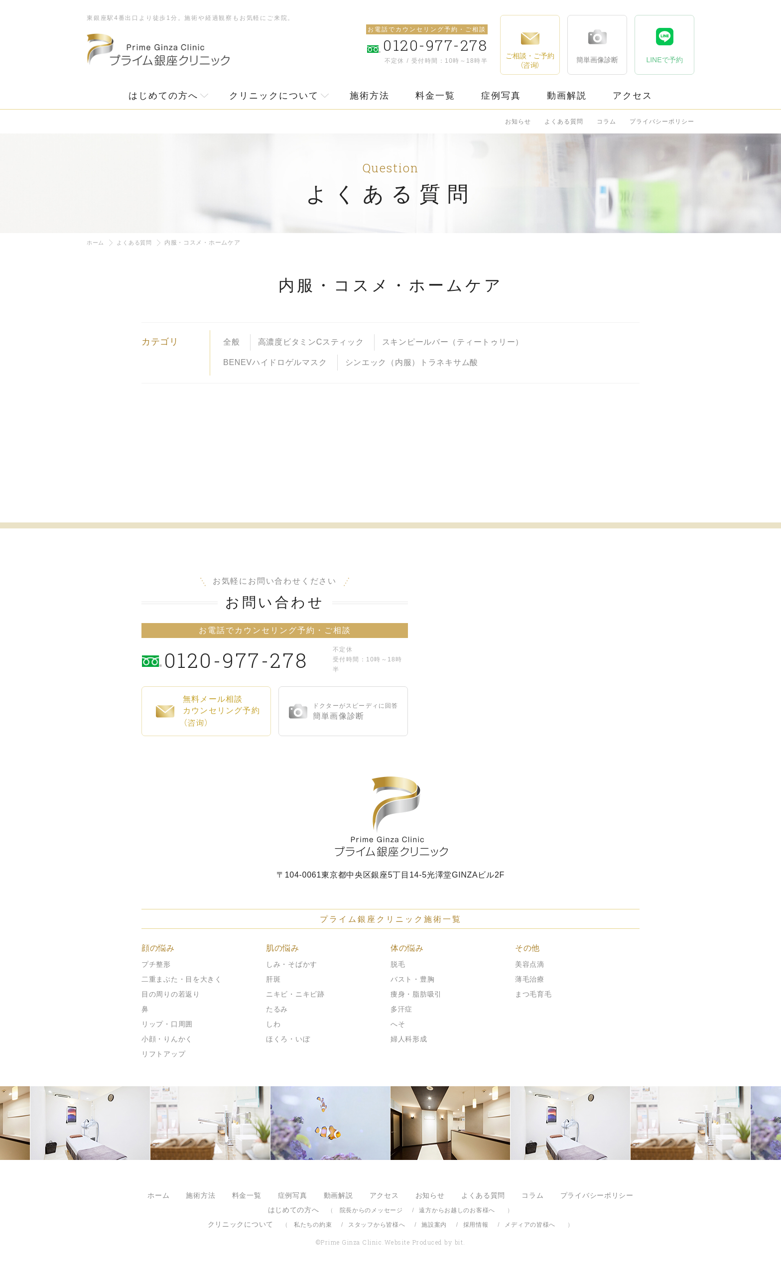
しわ (273, 1024)
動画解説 (567, 96)
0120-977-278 (246, 659)
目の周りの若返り (170, 994)
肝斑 (273, 979)
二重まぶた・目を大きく (181, 979)
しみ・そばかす (291, 964)
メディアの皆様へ (530, 1224)
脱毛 (397, 964)
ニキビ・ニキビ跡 (295, 994)
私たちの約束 (313, 1224)
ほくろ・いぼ (288, 1039)
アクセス (632, 96)
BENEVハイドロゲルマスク (275, 362)
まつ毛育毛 (533, 994)
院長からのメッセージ (371, 1210)
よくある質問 (563, 121)
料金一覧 (435, 96)
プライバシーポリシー (662, 121)
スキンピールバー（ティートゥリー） (452, 342)
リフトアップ (163, 1054)
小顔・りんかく (167, 1039)
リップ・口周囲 (167, 1024)
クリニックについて (274, 96)
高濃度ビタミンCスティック (311, 342)
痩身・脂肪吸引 (416, 994)
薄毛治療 (529, 979)
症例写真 (501, 96)
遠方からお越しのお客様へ (457, 1210)
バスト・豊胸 (412, 979)
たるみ (277, 1009)
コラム (606, 121)
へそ (397, 1024)
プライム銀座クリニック (390, 816)
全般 (231, 342)
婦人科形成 (408, 1039)
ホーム (96, 242)
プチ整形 (156, 964)
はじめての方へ (163, 96)
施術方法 (370, 96)
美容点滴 (529, 964)
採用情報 (476, 1224)
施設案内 (434, 1224)
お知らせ (518, 121)
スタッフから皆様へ (376, 1224)
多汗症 (401, 1009)
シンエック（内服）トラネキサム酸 (412, 362)
